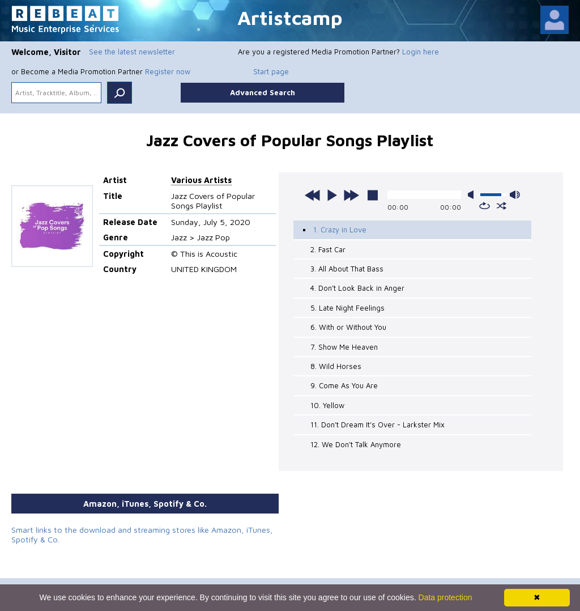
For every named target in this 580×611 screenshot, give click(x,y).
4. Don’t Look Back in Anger (357, 287)
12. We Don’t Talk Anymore (355, 444)
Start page (271, 71)
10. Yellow (327, 405)
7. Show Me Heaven (344, 346)
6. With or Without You (348, 327)
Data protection (445, 597)
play (332, 195)
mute (473, 194)
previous (313, 195)
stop (373, 195)
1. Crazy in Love (339, 229)
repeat (484, 206)
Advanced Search (262, 92)
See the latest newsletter (132, 51)
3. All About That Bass (346, 268)
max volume (515, 194)
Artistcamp (290, 17)
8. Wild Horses (335, 366)
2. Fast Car (328, 249)
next (351, 195)
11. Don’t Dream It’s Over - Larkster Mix (377, 424)
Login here (420, 51)
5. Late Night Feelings (347, 307)
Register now (167, 71)
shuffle (501, 206)
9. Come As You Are (344, 385)
